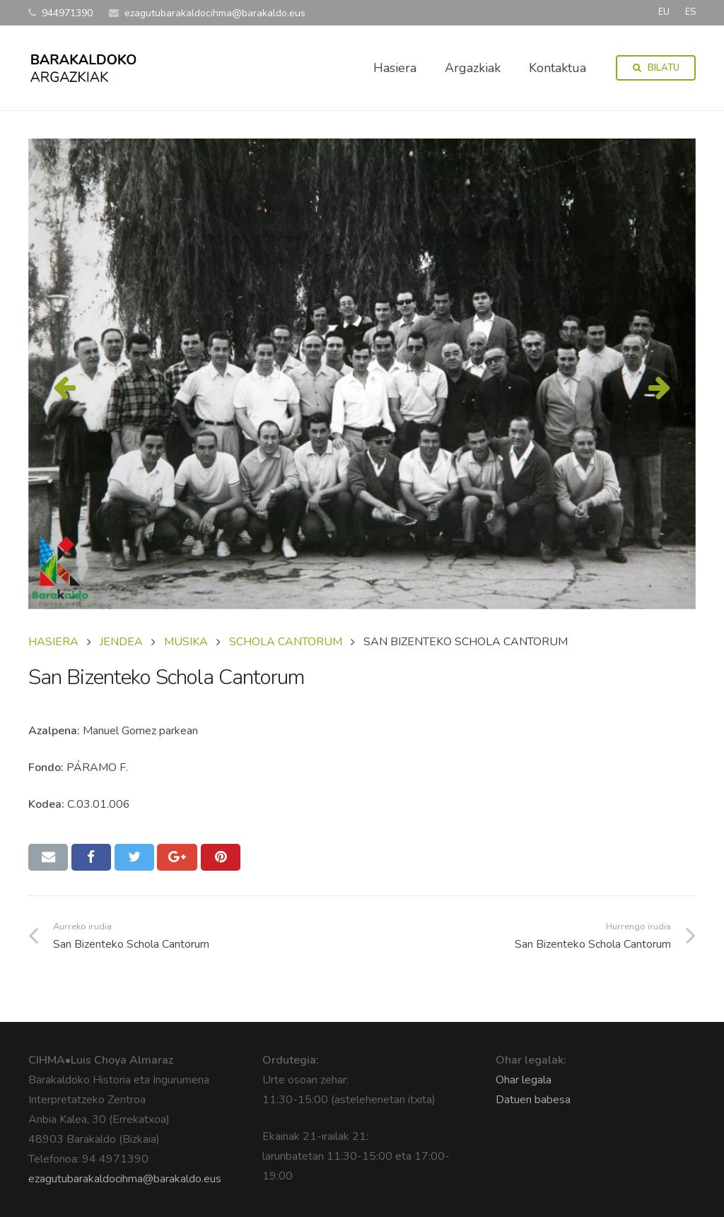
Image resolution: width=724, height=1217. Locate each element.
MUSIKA (186, 641)
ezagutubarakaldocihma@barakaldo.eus (124, 1179)
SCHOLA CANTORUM (285, 641)
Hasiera (53, 641)
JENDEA (121, 641)
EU (664, 12)
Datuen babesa (533, 1099)
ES (690, 12)
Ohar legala (523, 1080)
